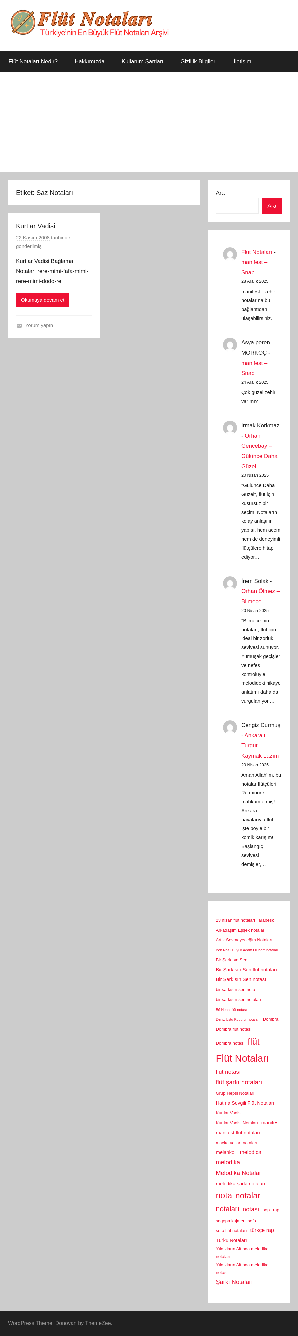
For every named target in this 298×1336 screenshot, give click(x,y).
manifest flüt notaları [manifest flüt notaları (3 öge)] (238, 1132)
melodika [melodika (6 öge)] (228, 1162)
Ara (220, 193)
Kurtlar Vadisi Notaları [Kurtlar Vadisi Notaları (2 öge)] (237, 1122)
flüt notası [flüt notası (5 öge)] (228, 1071)
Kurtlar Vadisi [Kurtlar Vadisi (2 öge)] (228, 1112)
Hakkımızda (90, 61)
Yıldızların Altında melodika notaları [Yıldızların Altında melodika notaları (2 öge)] (242, 1252)
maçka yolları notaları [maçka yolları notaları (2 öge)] (236, 1142)
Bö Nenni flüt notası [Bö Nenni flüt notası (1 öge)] (231, 1010)
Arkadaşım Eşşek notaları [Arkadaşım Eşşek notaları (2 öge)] (240, 930)
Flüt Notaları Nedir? (33, 61)
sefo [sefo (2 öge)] (252, 1220)
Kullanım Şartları (143, 61)
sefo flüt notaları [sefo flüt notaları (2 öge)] (231, 1230)
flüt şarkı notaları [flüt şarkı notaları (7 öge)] (239, 1082)
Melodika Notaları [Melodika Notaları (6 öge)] (239, 1173)
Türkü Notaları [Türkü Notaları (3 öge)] (231, 1240)
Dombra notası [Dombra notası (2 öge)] (230, 1043)
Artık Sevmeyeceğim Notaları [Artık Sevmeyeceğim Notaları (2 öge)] (244, 939)
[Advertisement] (149, 122)
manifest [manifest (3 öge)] (270, 1122)
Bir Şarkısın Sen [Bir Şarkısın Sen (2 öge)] (231, 959)
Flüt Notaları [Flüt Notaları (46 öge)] (242, 1058)
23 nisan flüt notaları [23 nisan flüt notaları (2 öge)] (235, 920)
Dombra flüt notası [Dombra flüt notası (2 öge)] (233, 1029)
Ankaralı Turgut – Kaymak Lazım (260, 745)
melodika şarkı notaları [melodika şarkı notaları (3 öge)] (240, 1183)
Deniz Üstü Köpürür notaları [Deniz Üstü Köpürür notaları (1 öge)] (238, 1019)
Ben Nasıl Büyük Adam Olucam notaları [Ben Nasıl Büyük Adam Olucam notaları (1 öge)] (247, 950)
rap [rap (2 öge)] (276, 1209)
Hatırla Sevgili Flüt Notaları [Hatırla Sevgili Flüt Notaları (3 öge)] (245, 1103)
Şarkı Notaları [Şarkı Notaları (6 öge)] (234, 1282)
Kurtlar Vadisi (35, 226)
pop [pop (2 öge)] (266, 1209)
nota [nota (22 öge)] (224, 1195)
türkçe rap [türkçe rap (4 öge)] (262, 1230)
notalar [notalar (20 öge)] (247, 1195)
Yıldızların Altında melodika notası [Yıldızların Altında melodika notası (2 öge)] (242, 1268)
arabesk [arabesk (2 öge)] (266, 920)
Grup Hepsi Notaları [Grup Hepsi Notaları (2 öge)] (235, 1093)
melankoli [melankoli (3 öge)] (226, 1152)
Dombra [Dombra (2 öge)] (271, 1019)
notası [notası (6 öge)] (251, 1209)
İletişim (242, 61)
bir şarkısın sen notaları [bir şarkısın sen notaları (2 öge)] (238, 999)
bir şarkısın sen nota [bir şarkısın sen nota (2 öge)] (235, 989)
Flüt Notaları (256, 252)
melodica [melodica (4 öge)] (250, 1152)
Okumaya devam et (42, 300)
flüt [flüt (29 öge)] (254, 1042)
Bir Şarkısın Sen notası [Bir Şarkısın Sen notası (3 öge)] (241, 979)
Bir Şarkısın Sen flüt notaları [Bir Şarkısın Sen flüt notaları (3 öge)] (246, 969)
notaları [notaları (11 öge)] (227, 1209)
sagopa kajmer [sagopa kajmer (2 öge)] (230, 1220)
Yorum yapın (39, 325)
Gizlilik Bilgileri (198, 61)
